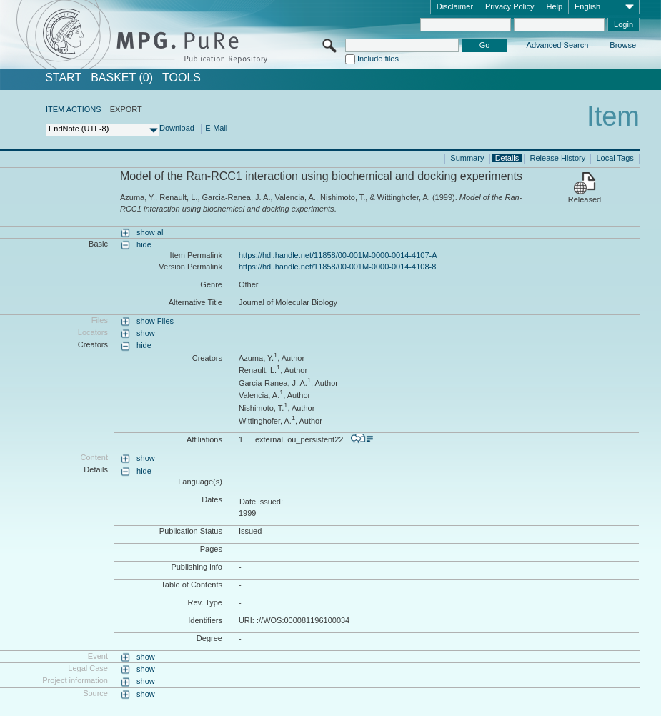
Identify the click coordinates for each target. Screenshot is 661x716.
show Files (155, 321)
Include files (378, 58)
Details (507, 158)
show (145, 333)
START (63, 78)
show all (150, 232)
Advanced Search (558, 45)
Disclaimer (455, 6)
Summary (467, 158)
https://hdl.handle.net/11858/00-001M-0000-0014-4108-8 (337, 266)
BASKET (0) (122, 78)
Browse (623, 45)
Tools (181, 78)
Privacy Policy (509, 6)
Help (554, 6)
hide (143, 244)
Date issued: (261, 501)
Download (176, 128)
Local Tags (614, 158)
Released (584, 199)
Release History (558, 158)
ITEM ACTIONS (73, 109)
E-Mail (216, 128)
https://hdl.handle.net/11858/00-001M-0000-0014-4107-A (338, 255)
